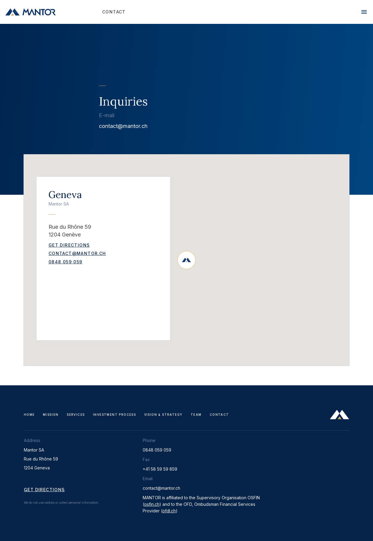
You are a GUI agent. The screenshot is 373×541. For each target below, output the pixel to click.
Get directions (44, 489)
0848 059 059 (66, 261)
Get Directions (69, 245)
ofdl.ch (169, 510)
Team (196, 414)
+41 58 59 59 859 (160, 469)
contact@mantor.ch (123, 126)
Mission (51, 414)
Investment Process (114, 414)
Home (29, 414)
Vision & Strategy (163, 414)
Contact (219, 414)
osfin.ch (151, 504)
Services (76, 414)
